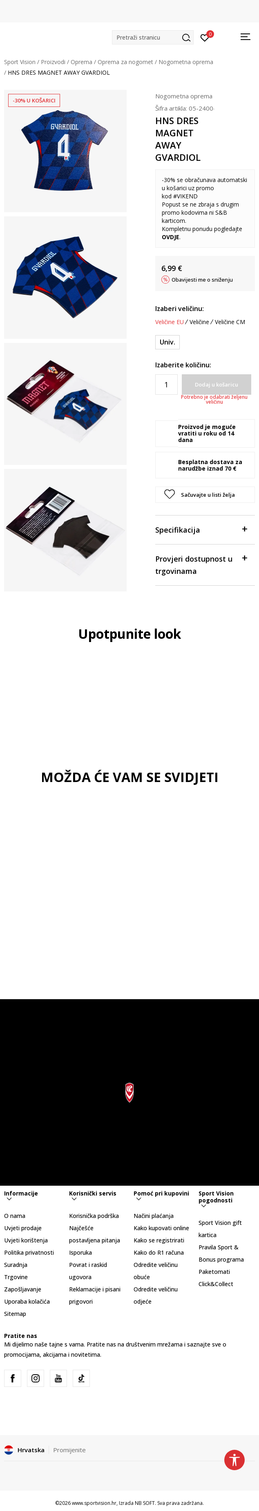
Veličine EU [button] (169, 322)
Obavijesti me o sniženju (202, 279)
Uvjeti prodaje (23, 1228)
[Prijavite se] (205, 37)
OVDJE (170, 237)
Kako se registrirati (159, 1240)
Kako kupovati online (161, 1228)
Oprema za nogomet (125, 62)
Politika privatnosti (29, 1252)
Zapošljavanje (22, 1289)
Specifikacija (201, 529)
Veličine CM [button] (230, 322)
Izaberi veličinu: (179, 308)
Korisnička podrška (94, 1216)
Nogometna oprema (186, 62)
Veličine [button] (199, 322)
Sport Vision (20, 62)
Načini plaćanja (154, 1216)
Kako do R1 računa (159, 1252)
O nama (14, 1216)
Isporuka (80, 1252)
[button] (153, 37)
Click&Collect (216, 1284)
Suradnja (15, 1265)
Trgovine (16, 1277)
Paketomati (214, 1271)
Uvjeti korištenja (26, 1240)
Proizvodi (53, 62)
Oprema (81, 62)
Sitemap (15, 1314)
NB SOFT (145, 1503)
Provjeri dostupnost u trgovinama (201, 564)
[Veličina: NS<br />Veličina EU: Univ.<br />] (167, 342)
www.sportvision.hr (94, 1503)
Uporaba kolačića (27, 1301)
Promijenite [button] (69, 1450)
